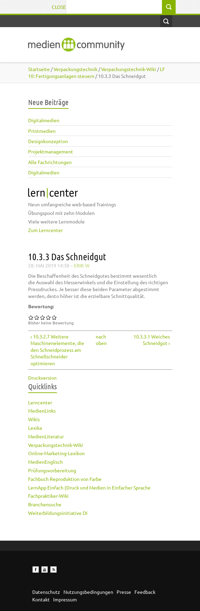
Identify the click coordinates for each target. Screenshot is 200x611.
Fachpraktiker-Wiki (48, 496)
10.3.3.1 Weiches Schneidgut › (151, 339)
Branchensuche (44, 504)
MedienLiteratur (46, 436)
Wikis (34, 419)
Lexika (35, 428)
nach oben (98, 339)
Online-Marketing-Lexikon (56, 453)
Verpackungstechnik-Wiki (55, 445)
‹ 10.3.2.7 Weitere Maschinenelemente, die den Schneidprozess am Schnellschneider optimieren (57, 349)
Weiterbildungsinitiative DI (57, 513)
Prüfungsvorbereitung (52, 470)
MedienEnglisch (45, 462)
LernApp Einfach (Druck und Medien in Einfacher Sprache (89, 487)
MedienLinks (42, 410)
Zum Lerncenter (45, 230)
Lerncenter (40, 402)
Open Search (166, 21)
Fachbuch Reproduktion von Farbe (65, 479)
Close (59, 7)
